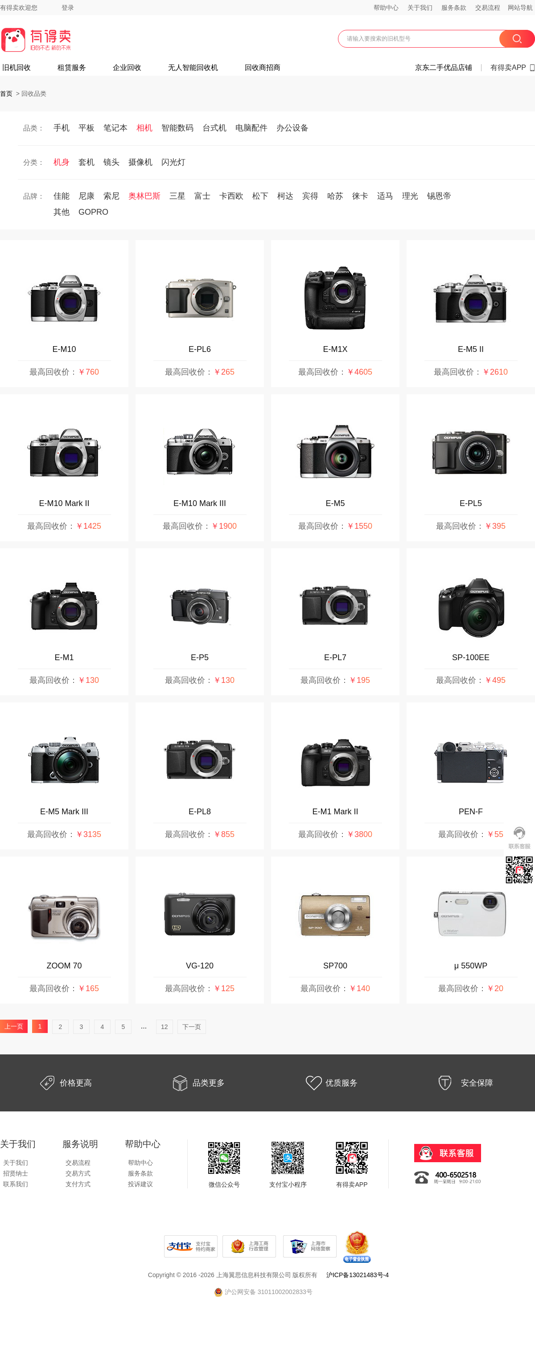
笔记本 (115, 127)
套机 (86, 162)
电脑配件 (251, 127)
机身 (62, 162)
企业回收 (127, 67)
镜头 (111, 162)
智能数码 (177, 127)
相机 (144, 127)
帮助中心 (386, 7)
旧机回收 (16, 67)
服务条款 (453, 7)
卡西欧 (231, 196)
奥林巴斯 (144, 196)
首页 (6, 93)
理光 (410, 196)
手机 (62, 127)
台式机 (214, 127)
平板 (86, 127)
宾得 (310, 196)
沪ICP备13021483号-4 (357, 1274)
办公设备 (292, 127)
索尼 (111, 196)
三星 (177, 196)
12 (164, 1026)
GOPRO (93, 212)
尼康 (86, 196)
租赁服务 (72, 67)
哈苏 (335, 196)
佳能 (62, 196)
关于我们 (419, 7)
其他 (62, 212)
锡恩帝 (439, 196)
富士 (202, 196)
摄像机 (140, 162)
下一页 (191, 1026)
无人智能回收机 (193, 67)
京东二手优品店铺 (443, 67)
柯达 (285, 196)
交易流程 (487, 7)
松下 (260, 196)
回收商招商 (262, 67)
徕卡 (360, 196)
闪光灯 (173, 162)
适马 (385, 196)
